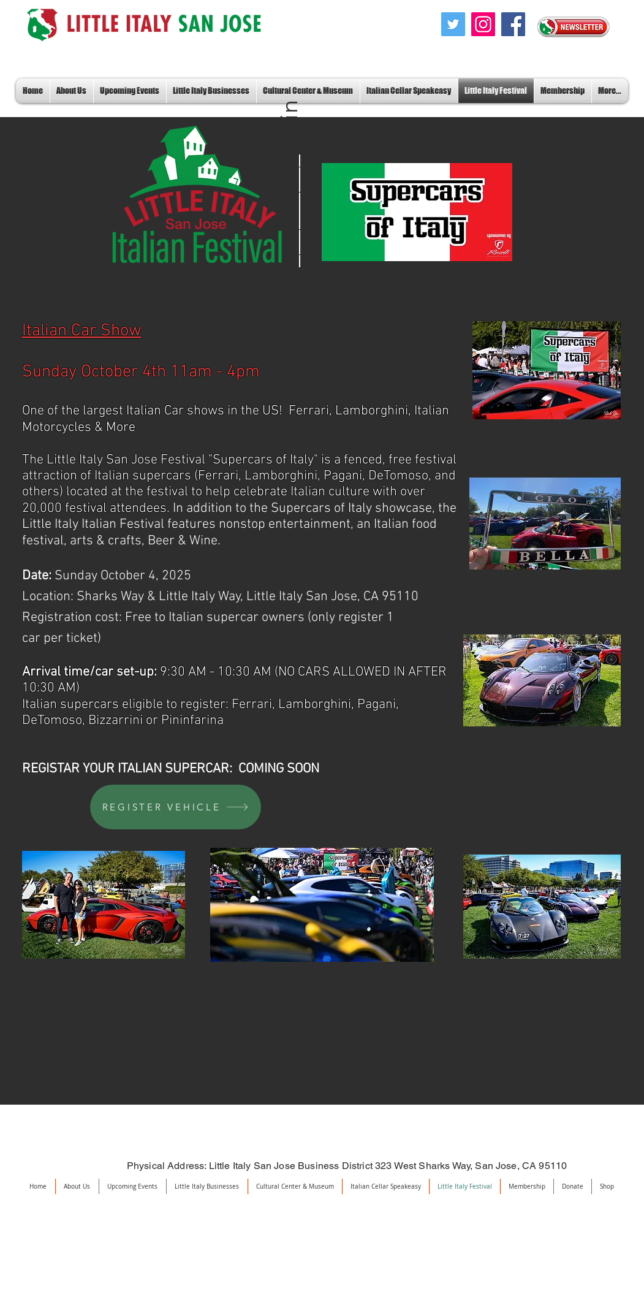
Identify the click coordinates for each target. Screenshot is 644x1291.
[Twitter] (453, 24)
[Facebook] (513, 24)
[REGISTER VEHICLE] (175, 807)
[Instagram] (483, 24)
